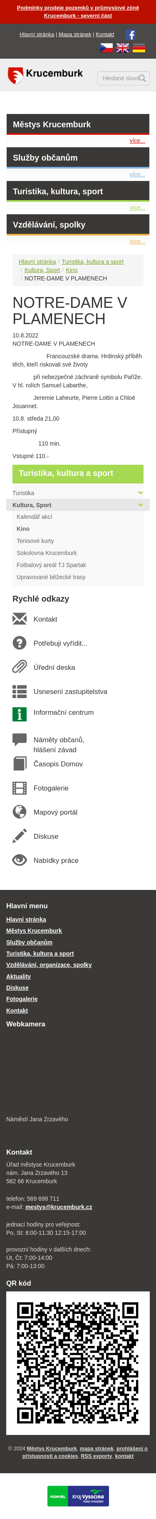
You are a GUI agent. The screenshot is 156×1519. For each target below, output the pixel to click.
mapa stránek (97, 1449)
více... (137, 140)
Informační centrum (63, 712)
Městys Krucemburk (52, 124)
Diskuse (45, 836)
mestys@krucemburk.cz (58, 1207)
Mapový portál (55, 812)
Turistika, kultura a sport (93, 261)
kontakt (124, 1456)
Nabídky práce (56, 861)
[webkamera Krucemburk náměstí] (78, 1072)
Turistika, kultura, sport (58, 191)
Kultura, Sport (42, 270)
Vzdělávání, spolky (49, 224)
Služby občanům (45, 157)
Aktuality (18, 976)
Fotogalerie (50, 788)
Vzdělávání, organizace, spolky (49, 964)
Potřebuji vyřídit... (60, 643)
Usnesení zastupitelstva (70, 692)
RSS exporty (96, 1456)
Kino (71, 270)
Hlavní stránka (37, 34)
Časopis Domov (58, 764)
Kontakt (105, 34)
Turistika (78, 493)
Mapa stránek (75, 34)
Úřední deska (54, 668)
